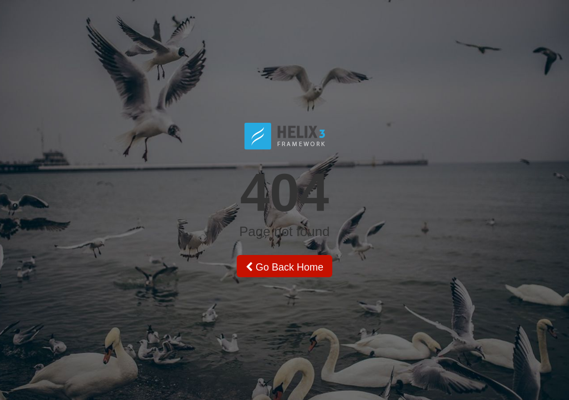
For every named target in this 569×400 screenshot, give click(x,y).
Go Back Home (284, 267)
